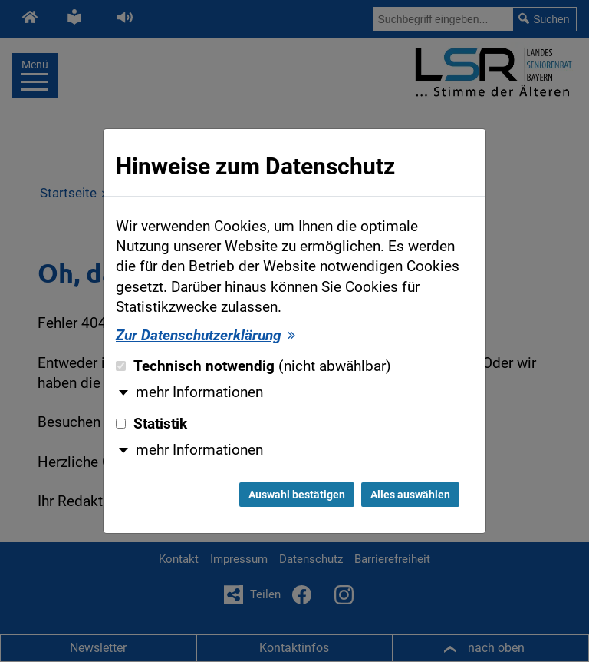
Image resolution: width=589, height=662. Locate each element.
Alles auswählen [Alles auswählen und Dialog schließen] (410, 494)
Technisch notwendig (253, 366)
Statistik (151, 423)
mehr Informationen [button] (199, 392)
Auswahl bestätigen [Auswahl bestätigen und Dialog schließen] (296, 494)
